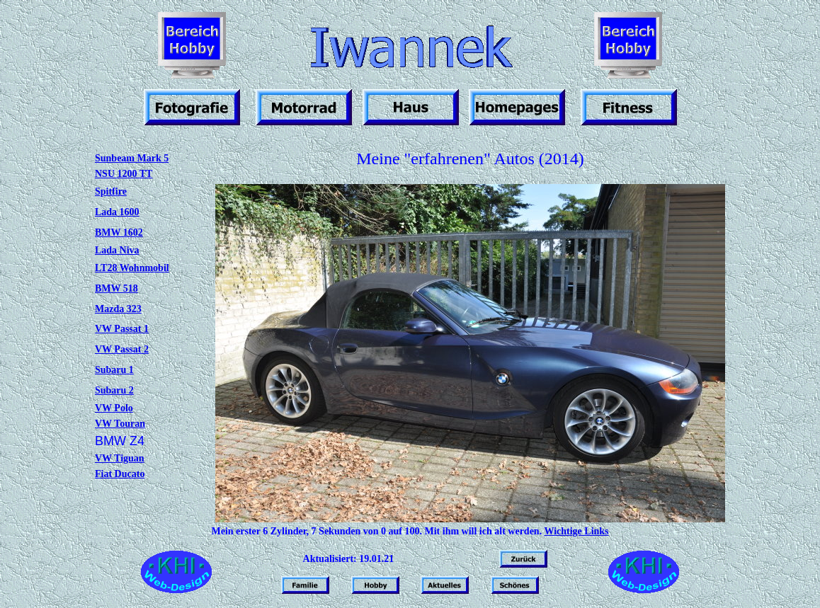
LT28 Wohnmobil (132, 268)
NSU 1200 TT (123, 173)
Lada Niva (117, 250)
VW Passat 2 (122, 349)
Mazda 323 (118, 309)
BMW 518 (116, 288)
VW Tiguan (119, 458)
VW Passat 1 (122, 328)
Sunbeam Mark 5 (132, 158)
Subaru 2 (114, 390)
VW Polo (114, 408)
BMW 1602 (119, 232)
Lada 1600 (117, 212)
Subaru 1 (114, 370)
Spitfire (111, 191)
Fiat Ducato (119, 474)
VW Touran (120, 423)
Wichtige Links (576, 531)
